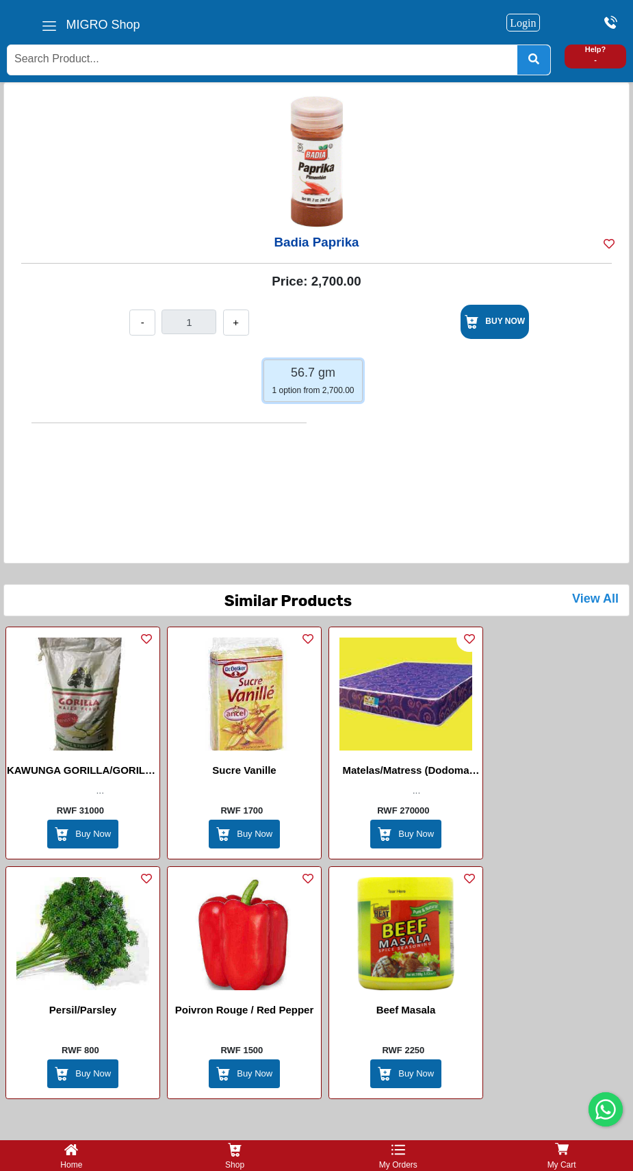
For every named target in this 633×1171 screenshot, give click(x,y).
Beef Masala (406, 1010)
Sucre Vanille (244, 770)
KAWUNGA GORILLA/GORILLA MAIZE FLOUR (83, 772)
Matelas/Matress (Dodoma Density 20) (405, 772)
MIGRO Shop (103, 25)
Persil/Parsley (82, 1010)
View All (595, 598)
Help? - (595, 54)
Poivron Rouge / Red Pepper (244, 1010)
